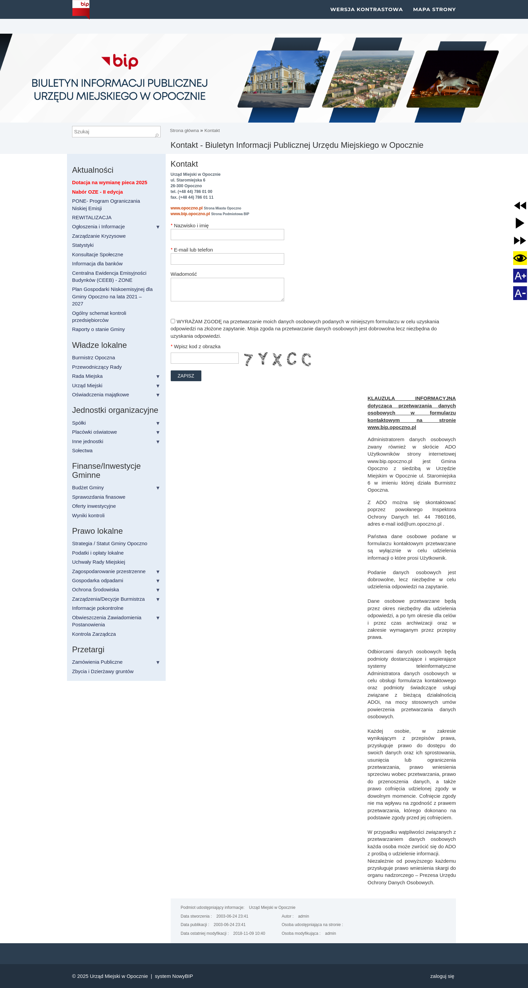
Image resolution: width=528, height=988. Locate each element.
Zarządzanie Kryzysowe (99, 236)
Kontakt (212, 130)
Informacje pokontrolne (98, 608)
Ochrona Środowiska (95, 589)
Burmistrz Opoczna (93, 357)
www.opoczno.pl (187, 208)
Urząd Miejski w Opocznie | (122, 976)
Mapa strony (434, 16)
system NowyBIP (174, 976)
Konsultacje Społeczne (97, 254)
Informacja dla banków (97, 263)
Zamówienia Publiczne (97, 662)
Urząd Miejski (87, 385)
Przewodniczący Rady (97, 367)
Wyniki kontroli (88, 515)
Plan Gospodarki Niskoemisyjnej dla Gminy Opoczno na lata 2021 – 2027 (112, 296)
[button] (520, 205)
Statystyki (83, 245)
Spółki (79, 423)
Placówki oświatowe (94, 432)
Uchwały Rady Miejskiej (98, 562)
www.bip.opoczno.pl (190, 213)
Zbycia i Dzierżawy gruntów (103, 671)
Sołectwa (82, 450)
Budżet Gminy (88, 487)
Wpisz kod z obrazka (197, 346)
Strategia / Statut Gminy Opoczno (109, 543)
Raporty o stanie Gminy (98, 329)
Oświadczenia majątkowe (100, 394)
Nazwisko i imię (191, 225)
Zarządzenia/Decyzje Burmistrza (108, 599)
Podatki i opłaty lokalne (98, 553)
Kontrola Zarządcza (94, 634)
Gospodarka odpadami (97, 580)
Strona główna (185, 130)
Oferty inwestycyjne (94, 506)
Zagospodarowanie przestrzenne (108, 571)
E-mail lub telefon (193, 250)
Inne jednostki (87, 441)
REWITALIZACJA (91, 217)
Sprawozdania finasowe (98, 497)
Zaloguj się (442, 976)
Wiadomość (184, 274)
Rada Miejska (87, 376)
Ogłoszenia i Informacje (98, 226)
